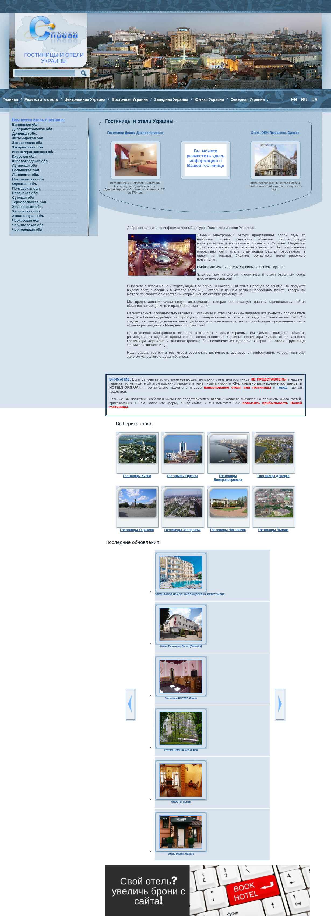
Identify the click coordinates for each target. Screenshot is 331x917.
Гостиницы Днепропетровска (228, 478)
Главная (10, 99)
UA (314, 99)
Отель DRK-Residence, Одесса (275, 133)
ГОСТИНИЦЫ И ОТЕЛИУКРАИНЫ (54, 58)
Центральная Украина (84, 99)
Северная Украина (247, 99)
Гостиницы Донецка (274, 476)
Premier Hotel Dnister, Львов (181, 750)
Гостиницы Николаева (228, 530)
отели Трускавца (289, 341)
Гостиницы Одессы (182, 476)
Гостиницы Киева (137, 476)
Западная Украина (171, 99)
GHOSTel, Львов (181, 802)
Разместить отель (41, 99)
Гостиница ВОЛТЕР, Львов (181, 698)
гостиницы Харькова (145, 341)
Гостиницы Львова (273, 530)
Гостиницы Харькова (137, 530)
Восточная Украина (130, 99)
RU (304, 99)
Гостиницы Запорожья (182, 530)
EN (294, 99)
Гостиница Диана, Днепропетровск (135, 133)
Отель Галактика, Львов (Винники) (181, 646)
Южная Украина (209, 99)
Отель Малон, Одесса (181, 853)
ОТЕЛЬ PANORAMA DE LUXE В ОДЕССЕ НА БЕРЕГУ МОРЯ (190, 594)
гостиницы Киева (260, 337)
